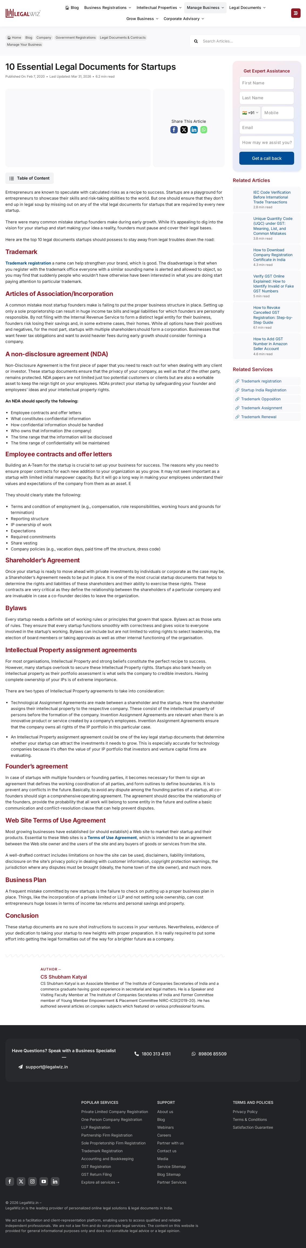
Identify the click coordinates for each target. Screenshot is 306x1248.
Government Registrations (76, 37)
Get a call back (267, 158)
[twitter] (21, 1181)
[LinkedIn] (194, 131)
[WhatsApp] (204, 131)
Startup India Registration (263, 390)
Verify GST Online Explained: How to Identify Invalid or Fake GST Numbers (273, 283)
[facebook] (9, 1181)
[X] (184, 131)
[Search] (196, 41)
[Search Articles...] (245, 41)
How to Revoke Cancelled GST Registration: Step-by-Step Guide (272, 315)
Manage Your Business (24, 44)
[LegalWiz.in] (23, 10)
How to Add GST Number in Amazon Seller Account (270, 343)
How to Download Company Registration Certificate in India (272, 254)
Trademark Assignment (261, 407)
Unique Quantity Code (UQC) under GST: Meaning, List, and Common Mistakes (272, 226)
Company (43, 37)
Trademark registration (261, 381)
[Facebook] (174, 131)
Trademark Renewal (258, 416)
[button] (29, 178)
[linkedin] (55, 1181)
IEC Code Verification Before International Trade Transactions (272, 197)
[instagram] (32, 1181)
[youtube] (43, 1181)
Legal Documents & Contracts (123, 37)
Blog (28, 37)
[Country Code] (250, 112)
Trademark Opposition (261, 399)
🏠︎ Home (14, 37)
